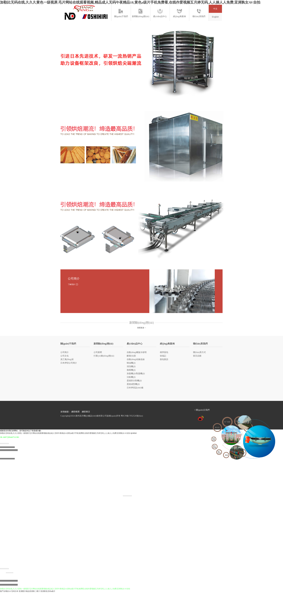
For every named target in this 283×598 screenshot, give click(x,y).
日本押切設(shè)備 (135, 388)
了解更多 (71, 284)
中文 (215, 9)
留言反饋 (197, 356)
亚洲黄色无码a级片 (47, 592)
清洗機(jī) (131, 366)
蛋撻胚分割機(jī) (134, 381)
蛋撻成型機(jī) (133, 384)
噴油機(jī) (131, 363)
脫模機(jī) (131, 370)
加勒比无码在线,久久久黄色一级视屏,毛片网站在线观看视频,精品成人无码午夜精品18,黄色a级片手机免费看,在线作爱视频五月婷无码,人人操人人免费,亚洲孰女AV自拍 (130, 2)
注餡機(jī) (131, 377)
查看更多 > (141, 328)
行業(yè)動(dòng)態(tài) (104, 356)
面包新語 (164, 359)
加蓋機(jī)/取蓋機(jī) (136, 373)
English (215, 17)
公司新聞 (98, 352)
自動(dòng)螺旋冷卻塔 (137, 352)
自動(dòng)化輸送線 (136, 359)
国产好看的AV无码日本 (9, 592)
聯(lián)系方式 (199, 352)
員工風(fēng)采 (67, 359)
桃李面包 (164, 352)
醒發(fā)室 (131, 356)
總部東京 (86, 412)
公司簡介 (64, 352)
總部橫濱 (75, 412)
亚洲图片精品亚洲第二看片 (29, 592)
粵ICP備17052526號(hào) (132, 416)
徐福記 (163, 356)
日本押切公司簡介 (68, 363)
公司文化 (64, 356)
